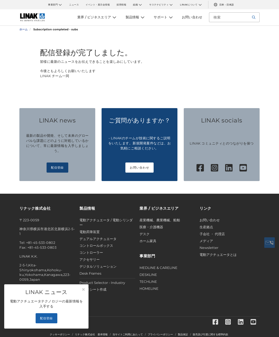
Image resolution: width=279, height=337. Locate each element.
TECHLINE (148, 282)
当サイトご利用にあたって (128, 334)
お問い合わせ (139, 167)
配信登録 (57, 167)
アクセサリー (89, 260)
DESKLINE (148, 275)
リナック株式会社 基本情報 (91, 334)
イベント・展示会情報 (98, 4)
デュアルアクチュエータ (98, 239)
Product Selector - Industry (102, 283)
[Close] (83, 289)
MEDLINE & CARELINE (158, 268)
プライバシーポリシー (160, 334)
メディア (206, 241)
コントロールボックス (96, 246)
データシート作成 (92, 289)
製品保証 (183, 334)
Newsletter (209, 248)
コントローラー (91, 253)
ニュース (74, 4)
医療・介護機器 (151, 227)
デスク (145, 234)
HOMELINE (149, 289)
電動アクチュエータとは (218, 255)
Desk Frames (90, 273)
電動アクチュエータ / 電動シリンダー (106, 222)
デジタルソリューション (98, 266)
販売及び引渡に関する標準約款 (210, 334)
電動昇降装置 (89, 232)
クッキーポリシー (60, 334)
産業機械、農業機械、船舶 (160, 220)
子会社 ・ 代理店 (212, 234)
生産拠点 (206, 227)
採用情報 (121, 4)
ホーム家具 (148, 241)
